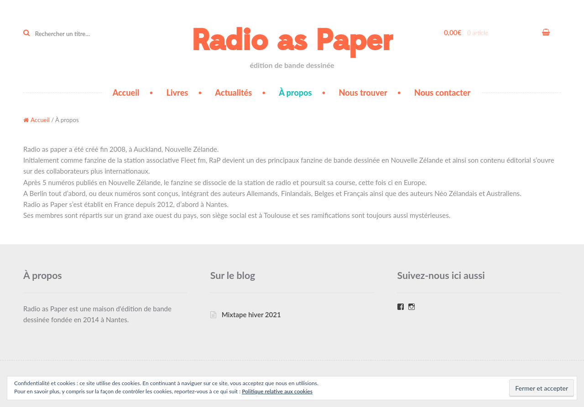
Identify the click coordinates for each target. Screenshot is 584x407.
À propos (295, 93)
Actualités (233, 93)
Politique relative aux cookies (277, 391)
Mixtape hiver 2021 (251, 314)
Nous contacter (442, 93)
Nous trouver (363, 93)
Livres (177, 93)
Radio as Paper (291, 40)
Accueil (126, 93)
